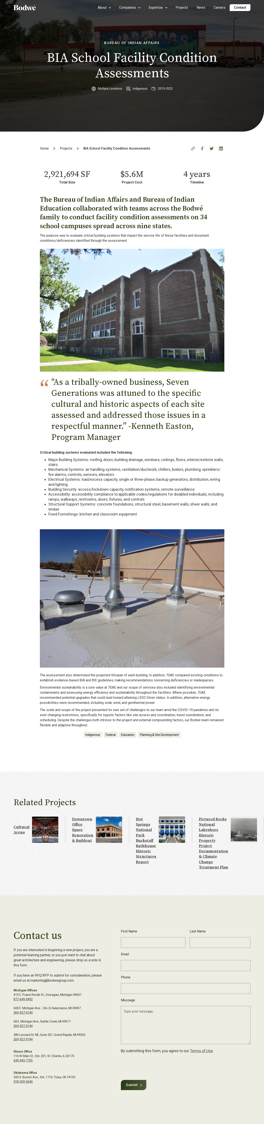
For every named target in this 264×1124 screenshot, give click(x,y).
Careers (219, 8)
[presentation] (153, 1065)
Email (125, 954)
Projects (182, 8)
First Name (129, 931)
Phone (125, 977)
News (201, 8)
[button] (104, 7)
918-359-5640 (23, 1081)
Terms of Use (201, 1051)
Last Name (198, 931)
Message (128, 1000)
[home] (30, 7)
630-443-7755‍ (23, 1060)
